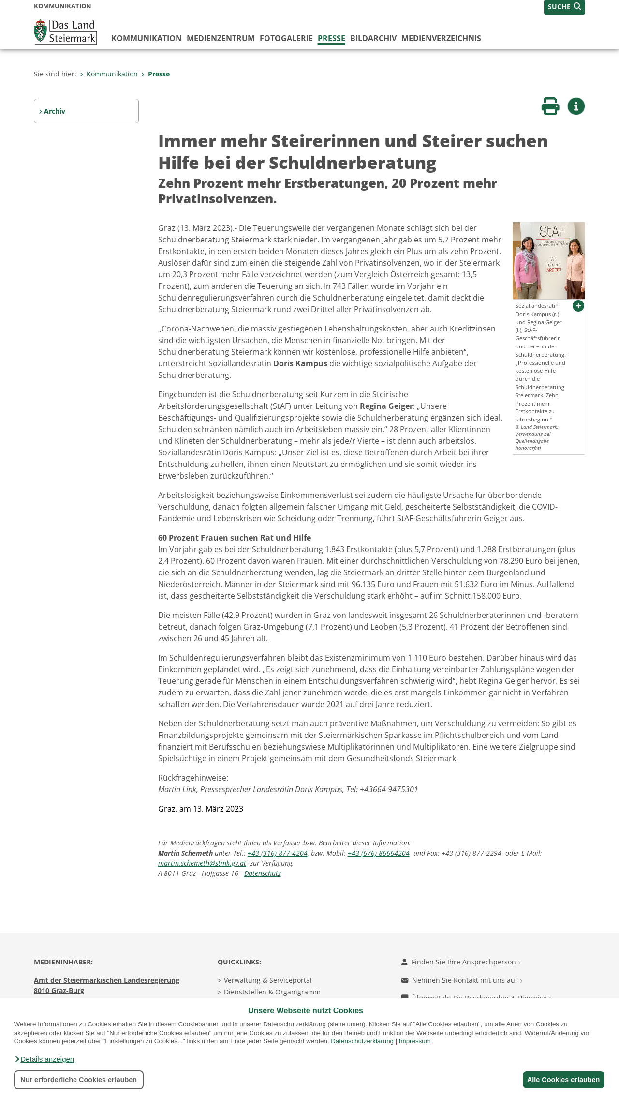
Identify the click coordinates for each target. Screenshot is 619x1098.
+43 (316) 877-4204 (278, 852)
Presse (331, 38)
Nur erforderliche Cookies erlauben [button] (78, 1079)
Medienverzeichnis (441, 38)
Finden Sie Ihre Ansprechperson (461, 961)
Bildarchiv (373, 38)
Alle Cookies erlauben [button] (562, 1079)
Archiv (54, 111)
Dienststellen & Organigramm (272, 991)
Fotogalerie (286, 38)
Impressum (415, 1041)
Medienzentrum (221, 38)
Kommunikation (146, 38)
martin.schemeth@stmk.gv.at (202, 863)
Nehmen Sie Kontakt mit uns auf (461, 980)
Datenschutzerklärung (362, 1041)
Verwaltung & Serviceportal (268, 980)
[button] (44, 1059)
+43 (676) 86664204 (379, 852)
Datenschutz (262, 873)
